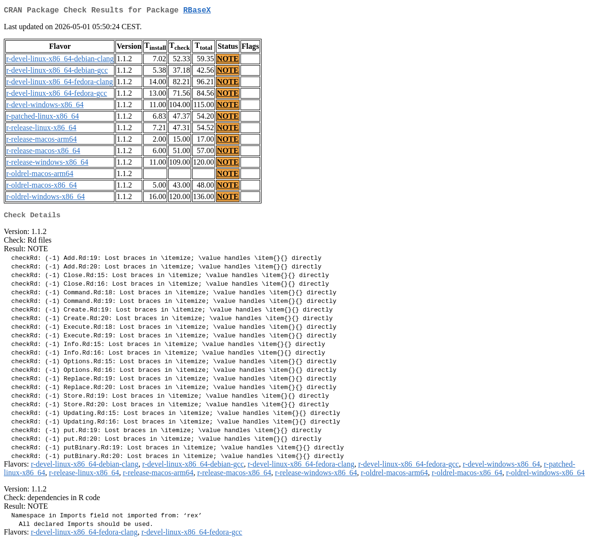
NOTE (228, 60)
